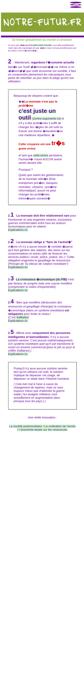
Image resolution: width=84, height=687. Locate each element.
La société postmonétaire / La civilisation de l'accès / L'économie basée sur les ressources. (42, 428)
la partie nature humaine (41, 45)
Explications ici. (18, 267)
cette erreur (40, 155)
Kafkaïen (22, 317)
